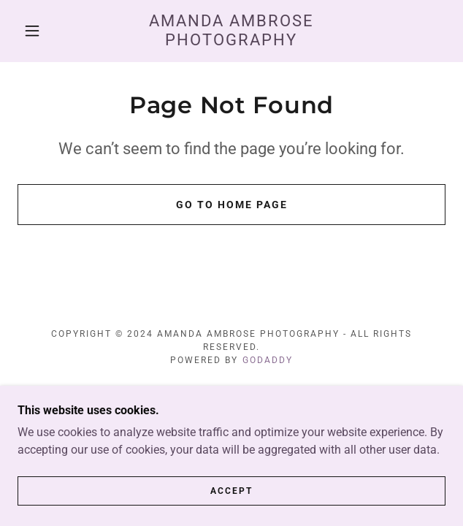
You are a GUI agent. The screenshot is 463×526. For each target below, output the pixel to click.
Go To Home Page (232, 204)
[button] (39, 30)
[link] (232, 31)
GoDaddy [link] (267, 360)
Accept (231, 491)
